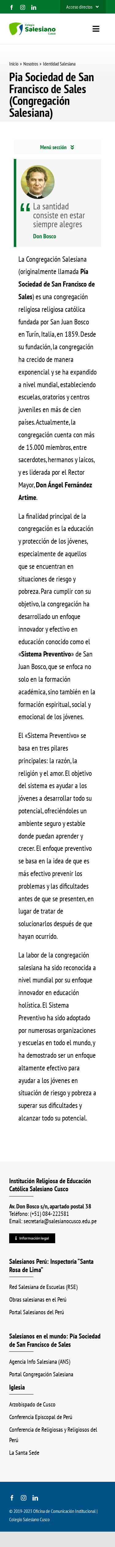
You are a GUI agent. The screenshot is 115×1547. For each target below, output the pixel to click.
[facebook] (11, 7)
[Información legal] (32, 1238)
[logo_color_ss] (32, 26)
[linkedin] (33, 7)
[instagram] (22, 7)
